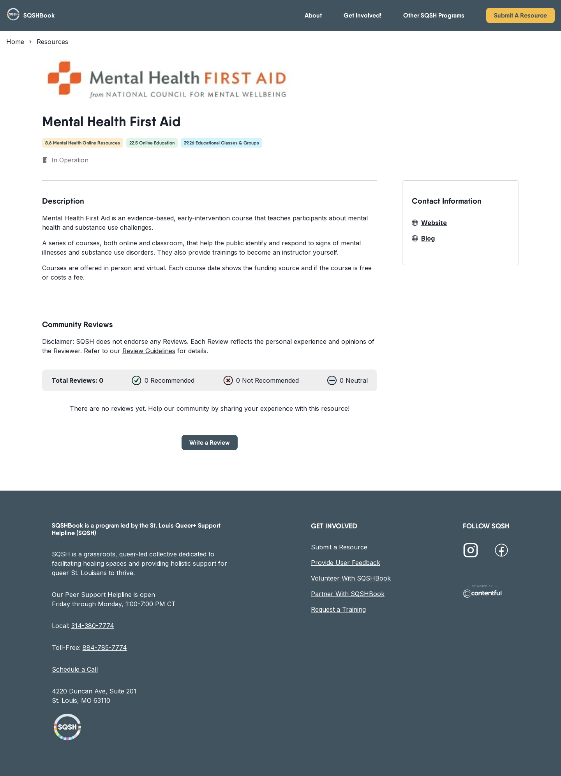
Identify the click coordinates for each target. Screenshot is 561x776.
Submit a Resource (339, 547)
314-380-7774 (92, 626)
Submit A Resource (520, 15)
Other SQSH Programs (433, 15)
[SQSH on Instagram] (470, 551)
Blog (423, 238)
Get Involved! (362, 15)
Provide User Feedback (345, 563)
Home (15, 42)
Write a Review (209, 442)
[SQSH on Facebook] (501, 551)
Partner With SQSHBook (348, 594)
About (313, 15)
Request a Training (338, 609)
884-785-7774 (105, 647)
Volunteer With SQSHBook (351, 578)
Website (429, 223)
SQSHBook (39, 15)
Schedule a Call (75, 669)
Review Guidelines (148, 351)
